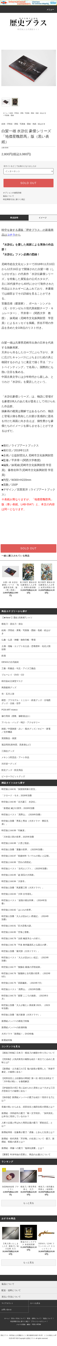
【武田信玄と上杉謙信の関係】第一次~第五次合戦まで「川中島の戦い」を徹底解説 (28, 1080)
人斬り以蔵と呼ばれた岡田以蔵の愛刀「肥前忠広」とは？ (27, 1124)
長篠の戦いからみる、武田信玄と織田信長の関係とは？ (28, 1107)
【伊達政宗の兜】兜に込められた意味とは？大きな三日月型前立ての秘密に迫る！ (28, 1089)
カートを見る (35, 1303)
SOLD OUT (28, 183)
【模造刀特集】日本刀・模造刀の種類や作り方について (28, 1053)
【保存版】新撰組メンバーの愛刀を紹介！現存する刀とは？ (28, 1099)
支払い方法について (18, 1318)
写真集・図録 (9, 115)
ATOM (38, 1324)
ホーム (5, 113)
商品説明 (14, 218)
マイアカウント (7, 1303)
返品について (8, 196)
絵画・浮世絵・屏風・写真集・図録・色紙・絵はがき (28, 113)
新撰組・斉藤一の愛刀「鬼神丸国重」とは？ (23, 1148)
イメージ (43, 218)
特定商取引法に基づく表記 (14, 199)
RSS (33, 1324)
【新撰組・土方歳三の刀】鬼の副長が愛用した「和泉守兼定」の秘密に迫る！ (28, 1070)
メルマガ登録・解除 (23, 1324)
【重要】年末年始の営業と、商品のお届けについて (26, 1154)
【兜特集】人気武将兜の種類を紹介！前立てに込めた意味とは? (28, 1061)
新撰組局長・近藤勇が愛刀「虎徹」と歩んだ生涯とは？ (28, 1132)
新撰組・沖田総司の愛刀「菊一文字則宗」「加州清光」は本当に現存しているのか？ (28, 1115)
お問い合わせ (7, 1309)
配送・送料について (34, 1318)
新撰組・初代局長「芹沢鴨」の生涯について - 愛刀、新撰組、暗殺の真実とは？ (28, 1140)
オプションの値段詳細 (12, 193)
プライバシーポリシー (38, 1321)
